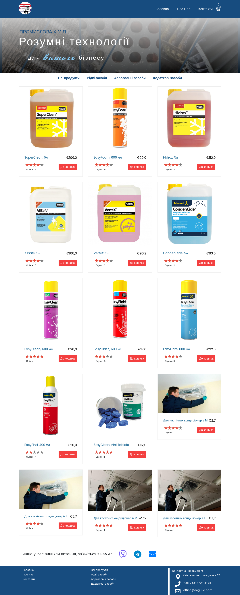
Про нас (183, 9)
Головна (162, 9)
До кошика (67, 167)
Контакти (205, 9)
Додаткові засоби (102, 584)
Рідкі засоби (99, 574)
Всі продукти (99, 570)
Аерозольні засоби (103, 579)
